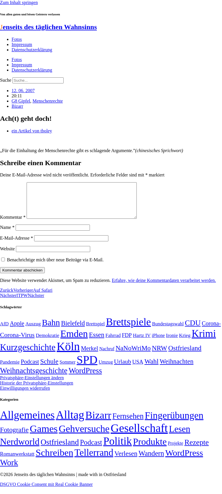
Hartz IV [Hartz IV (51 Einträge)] (142, 342)
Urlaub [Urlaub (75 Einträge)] (122, 368)
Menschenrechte (47, 101)
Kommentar (12, 224)
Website (7, 255)
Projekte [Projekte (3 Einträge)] (175, 450)
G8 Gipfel (21, 101)
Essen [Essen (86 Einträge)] (96, 341)
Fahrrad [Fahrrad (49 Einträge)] (113, 342)
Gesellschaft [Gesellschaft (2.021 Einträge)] (139, 435)
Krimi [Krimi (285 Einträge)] (204, 340)
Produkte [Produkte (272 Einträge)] (150, 448)
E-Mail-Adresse (16, 245)
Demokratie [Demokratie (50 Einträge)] (47, 342)
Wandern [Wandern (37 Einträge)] (151, 460)
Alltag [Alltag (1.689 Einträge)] (70, 421)
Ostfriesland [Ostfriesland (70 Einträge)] (59, 449)
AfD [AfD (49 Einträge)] (4, 330)
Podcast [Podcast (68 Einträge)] (30, 368)
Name (7, 234)
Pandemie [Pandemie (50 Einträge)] (10, 369)
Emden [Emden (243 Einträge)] (74, 340)
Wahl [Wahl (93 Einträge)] (152, 368)
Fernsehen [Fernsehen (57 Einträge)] (128, 423)
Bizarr (17, 106)
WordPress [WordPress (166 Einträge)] (184, 460)
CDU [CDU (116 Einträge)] (193, 330)
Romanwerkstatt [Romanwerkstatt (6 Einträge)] (17, 461)
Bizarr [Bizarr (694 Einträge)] (98, 422)
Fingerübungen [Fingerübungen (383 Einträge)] (174, 422)
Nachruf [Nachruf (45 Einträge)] (106, 355)
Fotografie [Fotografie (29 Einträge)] (14, 436)
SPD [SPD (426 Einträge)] (87, 366)
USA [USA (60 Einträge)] (137, 369)
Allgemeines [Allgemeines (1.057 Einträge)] (27, 422)
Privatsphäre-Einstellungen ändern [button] (32, 384)
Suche (5, 80)
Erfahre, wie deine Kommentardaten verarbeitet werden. (164, 287)
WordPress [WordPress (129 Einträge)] (85, 377)
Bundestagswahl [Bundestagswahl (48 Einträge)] (168, 330)
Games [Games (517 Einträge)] (44, 435)
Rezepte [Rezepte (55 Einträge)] (196, 449)
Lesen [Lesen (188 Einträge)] (179, 436)
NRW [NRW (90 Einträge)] (159, 355)
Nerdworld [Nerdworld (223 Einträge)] (19, 449)
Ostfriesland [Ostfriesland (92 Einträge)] (184, 355)
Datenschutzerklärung (32, 49)
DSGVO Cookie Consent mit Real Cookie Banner (46, 491)
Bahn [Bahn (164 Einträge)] (51, 329)
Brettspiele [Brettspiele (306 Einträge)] (128, 329)
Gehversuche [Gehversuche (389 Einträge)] (84, 435)
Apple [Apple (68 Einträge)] (17, 330)
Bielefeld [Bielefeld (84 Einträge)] (73, 330)
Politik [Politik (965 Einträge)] (117, 448)
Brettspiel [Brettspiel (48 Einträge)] (95, 330)
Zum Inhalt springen (19, 2)
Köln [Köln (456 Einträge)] (68, 353)
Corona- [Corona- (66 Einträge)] (211, 330)
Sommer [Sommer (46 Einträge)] (67, 369)
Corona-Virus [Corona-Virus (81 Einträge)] (17, 341)
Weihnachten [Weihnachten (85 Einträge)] (177, 368)
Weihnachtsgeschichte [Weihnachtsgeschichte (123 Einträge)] (33, 377)
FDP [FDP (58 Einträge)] (127, 342)
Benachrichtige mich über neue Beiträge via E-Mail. (55, 266)
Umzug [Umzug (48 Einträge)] (106, 369)
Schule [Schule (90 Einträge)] (49, 368)
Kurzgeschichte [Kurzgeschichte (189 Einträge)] (28, 354)
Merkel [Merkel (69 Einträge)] (89, 355)
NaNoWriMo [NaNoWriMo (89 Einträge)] (133, 355)
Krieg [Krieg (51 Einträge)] (184, 342)
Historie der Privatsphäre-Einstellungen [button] (36, 389)
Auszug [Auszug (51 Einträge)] (33, 330)
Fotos (17, 39)
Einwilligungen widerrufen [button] (25, 395)
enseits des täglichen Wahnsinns (48, 27)
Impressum (22, 44)
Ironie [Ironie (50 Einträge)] (172, 342)
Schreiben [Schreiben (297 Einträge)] (54, 459)
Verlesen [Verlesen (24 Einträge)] (125, 460)
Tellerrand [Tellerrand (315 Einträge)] (93, 459)
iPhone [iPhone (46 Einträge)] (158, 342)
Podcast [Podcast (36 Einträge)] (91, 449)
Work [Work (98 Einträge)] (9, 469)
